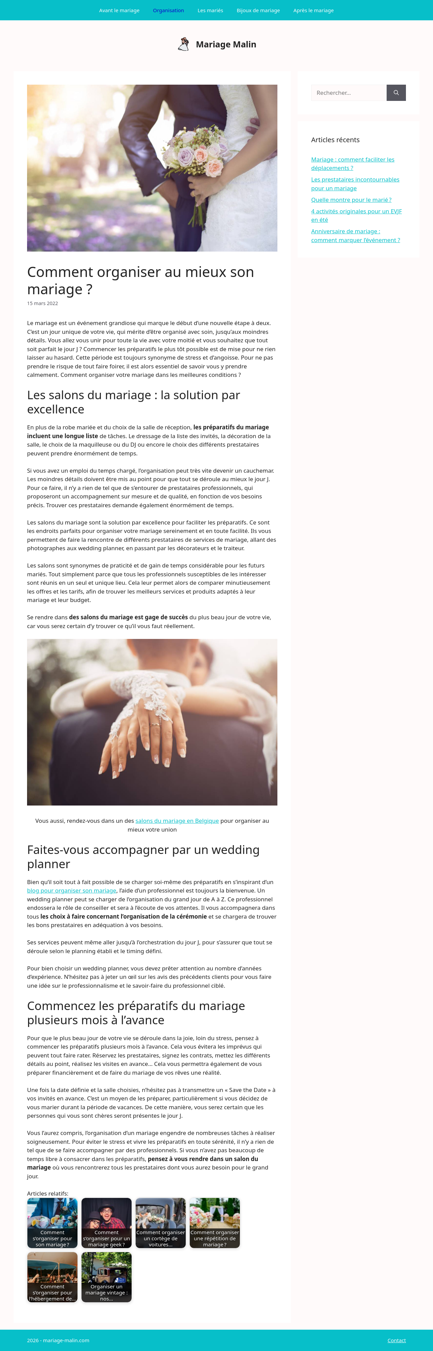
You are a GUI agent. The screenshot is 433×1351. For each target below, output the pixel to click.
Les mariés (210, 10)
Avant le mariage (119, 10)
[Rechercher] (396, 93)
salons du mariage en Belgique (177, 820)
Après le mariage (314, 10)
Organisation (168, 10)
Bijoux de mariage (258, 10)
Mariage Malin (226, 44)
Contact (397, 1340)
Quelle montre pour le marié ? (351, 199)
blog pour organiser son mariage (71, 890)
